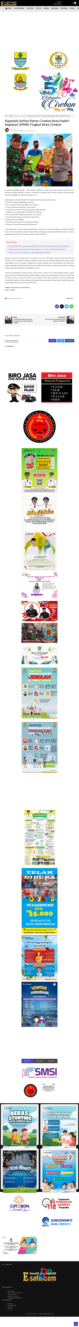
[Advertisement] (39, 35)
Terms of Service (13, 1296)
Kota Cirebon (11, 298)
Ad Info (10, 1309)
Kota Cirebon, (26, 130)
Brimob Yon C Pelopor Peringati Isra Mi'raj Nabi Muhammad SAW (29, 252)
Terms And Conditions (15, 1293)
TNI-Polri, (32, 130)
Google (52, 341)
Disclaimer (11, 1291)
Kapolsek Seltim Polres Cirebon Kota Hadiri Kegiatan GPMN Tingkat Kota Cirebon (37, 122)
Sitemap (10, 1304)
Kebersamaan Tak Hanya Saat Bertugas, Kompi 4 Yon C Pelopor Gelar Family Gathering (37, 249)
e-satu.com (28, 1314)
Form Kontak (12, 1305)
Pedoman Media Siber (15, 1298)
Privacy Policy (12, 1294)
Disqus (61, 341)
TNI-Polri (19, 298)
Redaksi (10, 1307)
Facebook (70, 341)
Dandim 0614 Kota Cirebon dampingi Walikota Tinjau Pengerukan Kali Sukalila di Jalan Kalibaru (39, 246)
